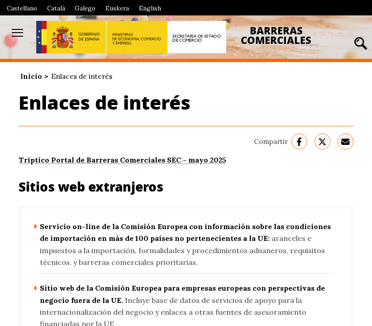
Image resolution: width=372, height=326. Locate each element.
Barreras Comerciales (276, 36)
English (150, 8)
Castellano (22, 8)
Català (56, 8)
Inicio (31, 76)
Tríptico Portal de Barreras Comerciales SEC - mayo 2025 (122, 159)
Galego (85, 8)
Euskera (117, 8)
